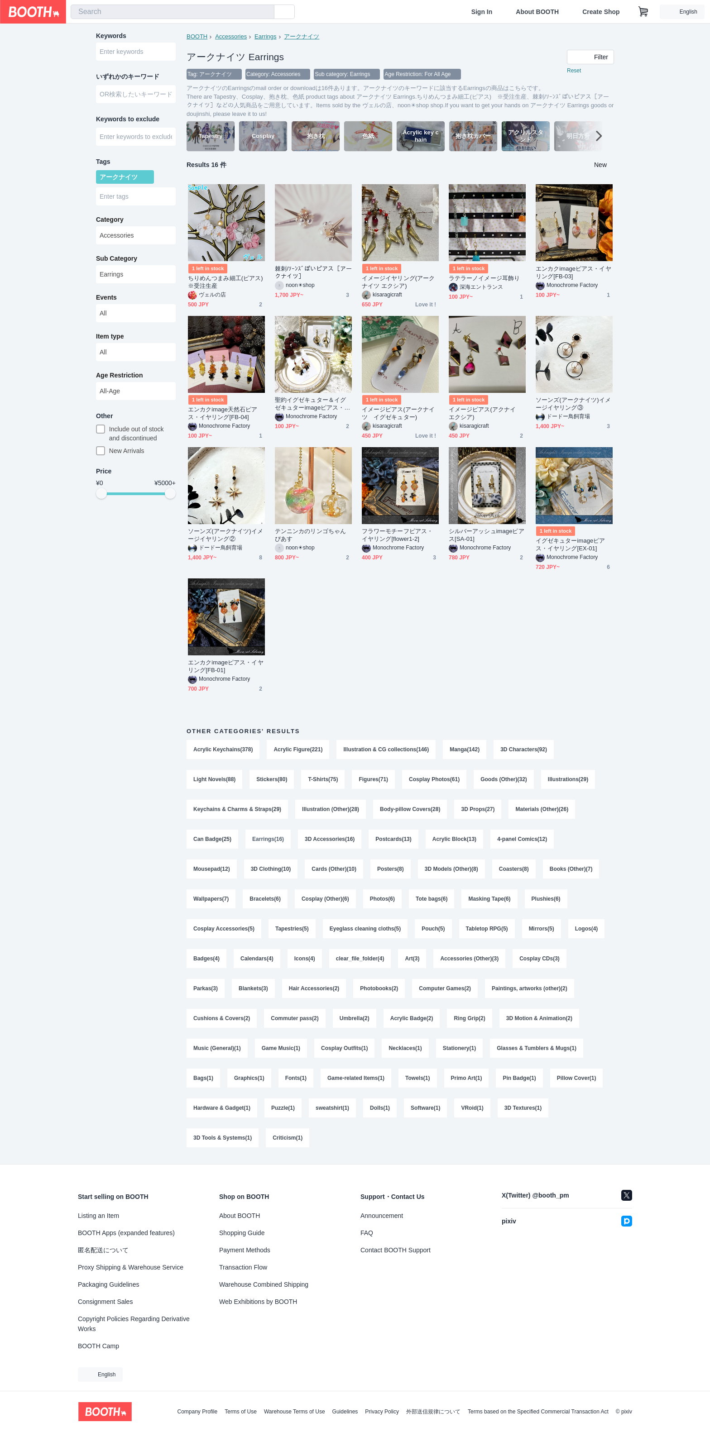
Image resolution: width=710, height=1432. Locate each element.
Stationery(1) (459, 1048)
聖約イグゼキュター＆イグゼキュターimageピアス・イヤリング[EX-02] (312, 403)
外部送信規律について (433, 1411)
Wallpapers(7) (211, 899)
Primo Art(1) (466, 1078)
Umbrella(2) (354, 1018)
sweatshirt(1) (332, 1108)
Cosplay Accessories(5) (223, 929)
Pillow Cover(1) (576, 1078)
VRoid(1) (472, 1108)
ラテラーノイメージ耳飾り (484, 278)
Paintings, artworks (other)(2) (529, 988)
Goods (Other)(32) (503, 779)
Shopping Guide (241, 1232)
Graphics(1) (249, 1078)
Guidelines (345, 1411)
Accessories (231, 36)
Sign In (482, 12)
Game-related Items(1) (355, 1078)
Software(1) (425, 1108)
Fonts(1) (296, 1078)
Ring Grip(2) (469, 1018)
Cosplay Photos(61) (434, 779)
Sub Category (116, 258)
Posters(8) (390, 869)
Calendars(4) (256, 958)
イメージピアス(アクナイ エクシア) (485, 413)
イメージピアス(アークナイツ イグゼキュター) (398, 413)
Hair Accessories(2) (314, 988)
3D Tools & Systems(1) (222, 1138)
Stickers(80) (271, 779)
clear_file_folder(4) (360, 958)
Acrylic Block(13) (454, 839)
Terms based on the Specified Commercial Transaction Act (538, 1411)
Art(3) (412, 958)
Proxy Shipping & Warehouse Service (130, 1267)
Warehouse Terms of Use (294, 1411)
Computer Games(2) (445, 988)
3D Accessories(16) (330, 839)
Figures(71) (373, 779)
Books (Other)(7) (571, 869)
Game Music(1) (281, 1048)
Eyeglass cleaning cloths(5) (365, 929)
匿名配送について (103, 1250)
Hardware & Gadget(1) (221, 1108)
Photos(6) (382, 899)
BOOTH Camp (98, 1346)
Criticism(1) (287, 1138)
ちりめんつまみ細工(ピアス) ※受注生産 (226, 282)
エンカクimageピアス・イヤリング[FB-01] (226, 666)
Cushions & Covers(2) (221, 1018)
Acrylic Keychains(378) (223, 749)
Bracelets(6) (265, 899)
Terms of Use (241, 1411)
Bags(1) (203, 1078)
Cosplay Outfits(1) (344, 1048)
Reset (574, 70)
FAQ (366, 1232)
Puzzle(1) (283, 1108)
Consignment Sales (105, 1301)
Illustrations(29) (568, 779)
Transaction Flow (243, 1267)
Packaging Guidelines (108, 1284)
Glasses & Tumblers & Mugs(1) (536, 1048)
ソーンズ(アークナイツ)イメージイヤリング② (225, 535)
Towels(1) (417, 1078)
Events (106, 297)
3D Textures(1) (523, 1108)
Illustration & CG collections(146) (386, 749)
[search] (265, 12)
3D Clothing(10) (271, 869)
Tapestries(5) (292, 929)
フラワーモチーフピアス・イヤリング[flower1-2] (397, 535)
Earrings (265, 36)
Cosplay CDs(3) (539, 958)
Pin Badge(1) (519, 1078)
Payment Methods (244, 1250)
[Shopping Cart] (643, 12)
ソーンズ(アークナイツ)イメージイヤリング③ (573, 403)
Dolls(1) (380, 1108)
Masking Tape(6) (489, 899)
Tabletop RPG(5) (487, 929)
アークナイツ (301, 36)
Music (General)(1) (217, 1048)
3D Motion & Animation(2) (539, 1018)
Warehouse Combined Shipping (263, 1284)
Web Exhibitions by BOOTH (258, 1301)
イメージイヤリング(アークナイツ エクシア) (398, 282)
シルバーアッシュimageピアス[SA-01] (486, 535)
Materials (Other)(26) (541, 809)
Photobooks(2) (379, 988)
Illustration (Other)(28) (330, 809)
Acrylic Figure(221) (297, 749)
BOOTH (197, 36)
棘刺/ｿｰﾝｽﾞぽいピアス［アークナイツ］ (313, 272)
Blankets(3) (253, 988)
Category (110, 219)
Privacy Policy (382, 1411)
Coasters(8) (514, 869)
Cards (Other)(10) (334, 869)
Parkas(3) (205, 988)
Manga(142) (465, 749)
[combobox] (172, 12)
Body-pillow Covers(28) (410, 809)
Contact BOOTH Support (395, 1250)
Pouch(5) (433, 929)
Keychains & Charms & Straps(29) (237, 809)
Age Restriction (119, 375)
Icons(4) (304, 958)
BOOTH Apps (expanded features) (126, 1232)
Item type (110, 336)
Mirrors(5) (541, 929)
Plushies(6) (546, 899)
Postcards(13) (393, 839)
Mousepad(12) (211, 869)
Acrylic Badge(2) (411, 1018)
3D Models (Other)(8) (451, 869)
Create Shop (600, 12)
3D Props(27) (477, 809)
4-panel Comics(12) (522, 839)
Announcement (381, 1215)
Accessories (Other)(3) (469, 958)
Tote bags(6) (431, 899)
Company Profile (197, 1411)
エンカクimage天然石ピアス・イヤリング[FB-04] (223, 413)
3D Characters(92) (523, 749)
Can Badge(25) (212, 839)
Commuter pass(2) (294, 1018)
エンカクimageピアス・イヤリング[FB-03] (573, 272)
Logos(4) (586, 929)
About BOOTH (537, 12)
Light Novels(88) (214, 779)
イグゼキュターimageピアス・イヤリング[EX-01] (570, 544)
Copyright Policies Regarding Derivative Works (134, 1323)
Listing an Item (98, 1215)
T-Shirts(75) (323, 779)
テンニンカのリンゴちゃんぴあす (310, 535)
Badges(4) (206, 958)
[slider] (101, 493)
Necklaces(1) (405, 1048)
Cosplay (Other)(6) (325, 899)
